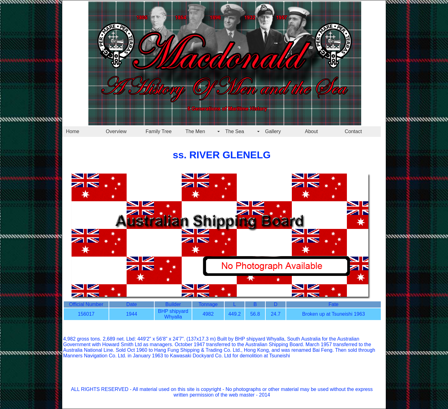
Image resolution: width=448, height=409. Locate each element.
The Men (195, 131)
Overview (116, 131)
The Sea (234, 131)
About (311, 131)
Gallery (273, 131)
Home (72, 131)
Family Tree (159, 131)
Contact (353, 131)
